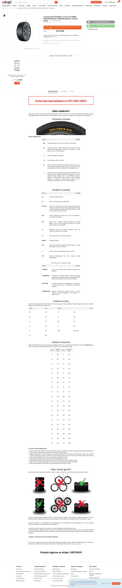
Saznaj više (54, 37)
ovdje (50, 28)
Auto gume (13, 8)
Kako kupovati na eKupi (40, 571)
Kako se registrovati (39, 569)
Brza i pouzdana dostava (59, 576)
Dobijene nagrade (20, 580)
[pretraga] (56, 2)
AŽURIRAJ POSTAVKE (105, 583)
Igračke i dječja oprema (77, 5)
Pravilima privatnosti (80, 584)
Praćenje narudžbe (96, 2)
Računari (14, 5)
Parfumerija (97, 5)
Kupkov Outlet (112, 5)
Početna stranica (5, 8)
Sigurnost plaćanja (57, 571)
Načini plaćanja (56, 569)
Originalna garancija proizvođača (79, 571)
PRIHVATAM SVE (116, 583)
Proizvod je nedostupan (101, 22)
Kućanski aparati (6, 5)
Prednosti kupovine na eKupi (23, 571)
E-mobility (67, 5)
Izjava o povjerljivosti (94, 577)
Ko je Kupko (19, 576)
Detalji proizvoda (53, 91)
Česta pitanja (37, 580)
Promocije (104, 5)
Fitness (61, 5)
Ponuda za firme (38, 578)
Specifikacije (64, 91)
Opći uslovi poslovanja (94, 569)
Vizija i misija (19, 569)
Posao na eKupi (19, 578)
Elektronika (21, 5)
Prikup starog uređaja (58, 580)
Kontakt (91, 571)
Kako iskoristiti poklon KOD (40, 576)
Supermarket (89, 5)
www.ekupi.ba (73, 581)
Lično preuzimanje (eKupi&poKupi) (61, 573)
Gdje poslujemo (19, 573)
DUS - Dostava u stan (58, 578)
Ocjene (72, 91)
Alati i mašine (42, 5)
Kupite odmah (101, 26)
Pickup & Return (74, 576)
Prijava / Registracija (109, 2)
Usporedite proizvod (92, 29)
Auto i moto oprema (52, 5)
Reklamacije (74, 569)
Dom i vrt (34, 5)
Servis (72, 573)
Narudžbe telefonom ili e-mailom (42, 573)
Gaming (28, 5)
